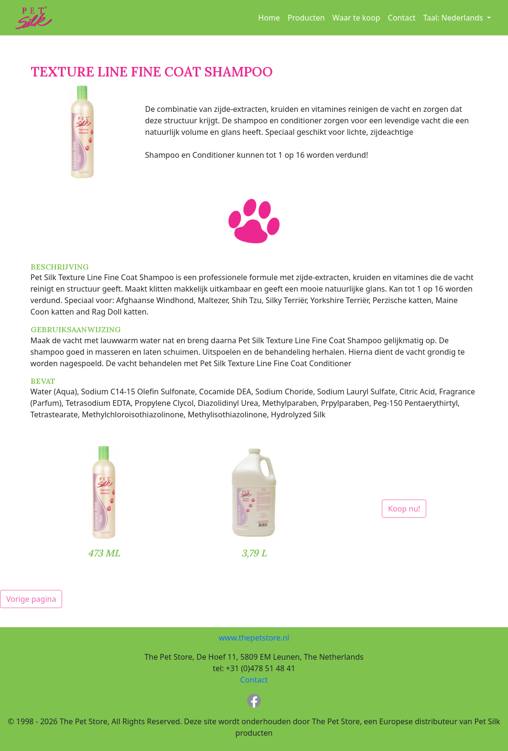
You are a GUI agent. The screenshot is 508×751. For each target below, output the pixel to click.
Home (269, 17)
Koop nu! (404, 508)
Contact (402, 17)
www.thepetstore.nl (254, 637)
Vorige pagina (31, 599)
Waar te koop (356, 17)
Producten (306, 17)
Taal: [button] (454, 17)
